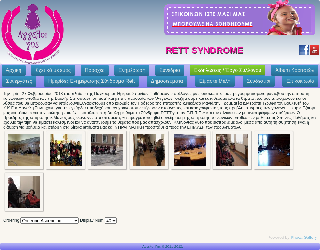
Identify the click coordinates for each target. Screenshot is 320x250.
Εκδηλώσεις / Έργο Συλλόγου (227, 70)
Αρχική (13, 70)
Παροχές (95, 70)
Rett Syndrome (204, 50)
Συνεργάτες (19, 81)
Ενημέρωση (131, 70)
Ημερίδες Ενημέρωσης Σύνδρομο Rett (91, 81)
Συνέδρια (169, 70)
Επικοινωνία (300, 81)
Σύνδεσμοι (258, 81)
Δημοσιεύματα (167, 81)
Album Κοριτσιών (294, 70)
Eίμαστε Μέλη (215, 81)
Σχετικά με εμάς (53, 70)
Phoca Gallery (304, 237)
